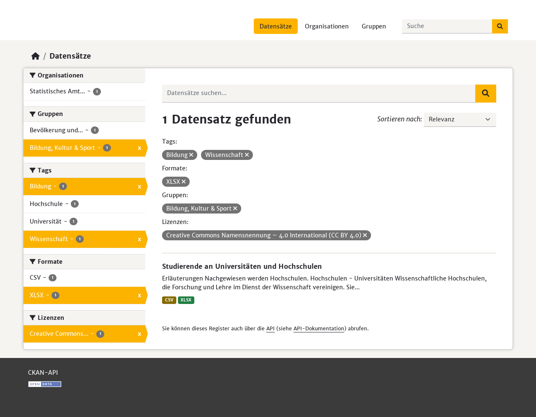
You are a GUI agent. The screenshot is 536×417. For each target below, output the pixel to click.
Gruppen (374, 26)
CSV (169, 300)
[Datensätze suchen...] (447, 26)
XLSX (185, 300)
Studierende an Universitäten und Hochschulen (242, 266)
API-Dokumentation (319, 328)
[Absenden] (500, 26)
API (270, 328)
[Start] (35, 56)
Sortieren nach (398, 119)
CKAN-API (43, 372)
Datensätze (276, 26)
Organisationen (327, 26)
